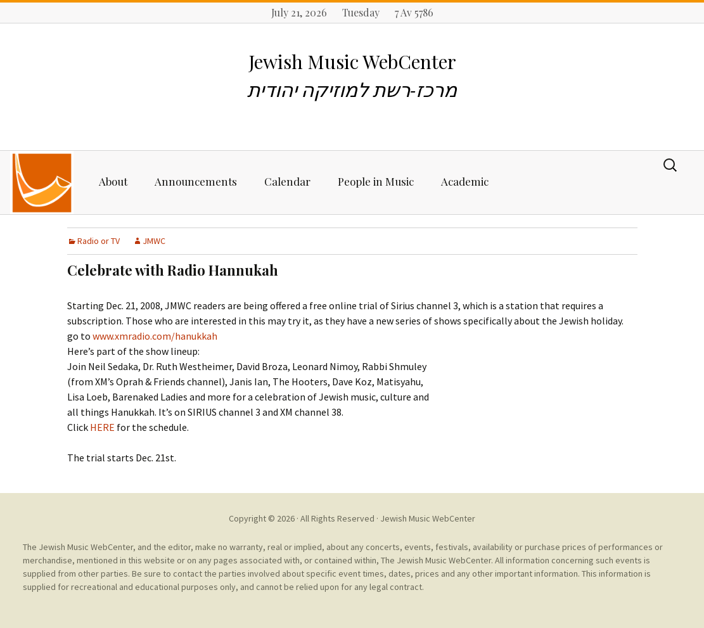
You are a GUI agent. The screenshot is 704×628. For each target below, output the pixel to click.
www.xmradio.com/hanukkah (155, 336)
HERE (102, 427)
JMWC (154, 241)
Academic (465, 181)
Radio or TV (98, 241)
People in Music (376, 181)
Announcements (196, 181)
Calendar (287, 181)
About (113, 181)
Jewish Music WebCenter (427, 518)
